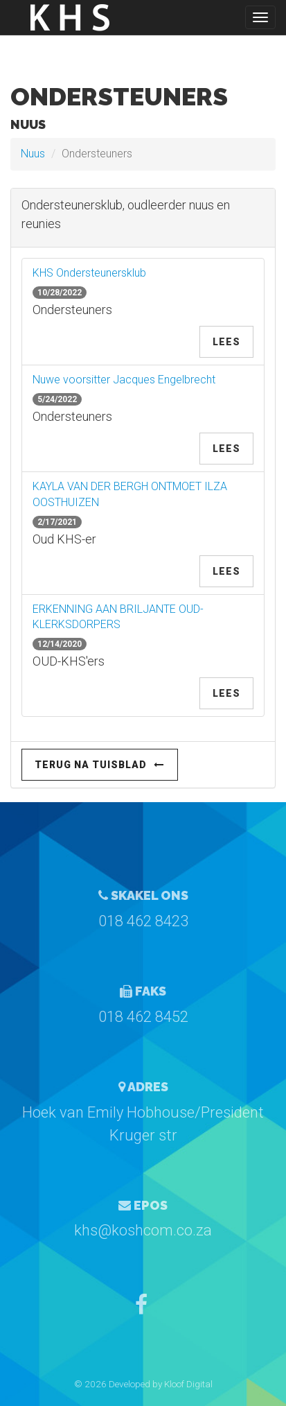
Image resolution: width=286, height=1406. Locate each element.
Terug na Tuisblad (100, 764)
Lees (226, 341)
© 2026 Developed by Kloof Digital (143, 1383)
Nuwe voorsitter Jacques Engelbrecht (124, 379)
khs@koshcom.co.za (143, 1230)
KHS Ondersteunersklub (89, 272)
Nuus (33, 153)
